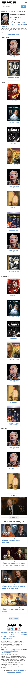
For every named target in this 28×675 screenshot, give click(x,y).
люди (12, 634)
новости (10, 632)
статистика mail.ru (6, 638)
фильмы (17, 632)
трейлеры (4, 632)
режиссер (17, 24)
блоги (2, 634)
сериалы (24, 632)
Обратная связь (21, 670)
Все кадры (14, 517)
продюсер (4, 26)
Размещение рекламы (14, 672)
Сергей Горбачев (6, 652)
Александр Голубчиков (11, 651)
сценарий (23, 24)
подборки (24, 634)
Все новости (14, 618)
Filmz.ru (12, 645)
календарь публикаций (8, 636)
